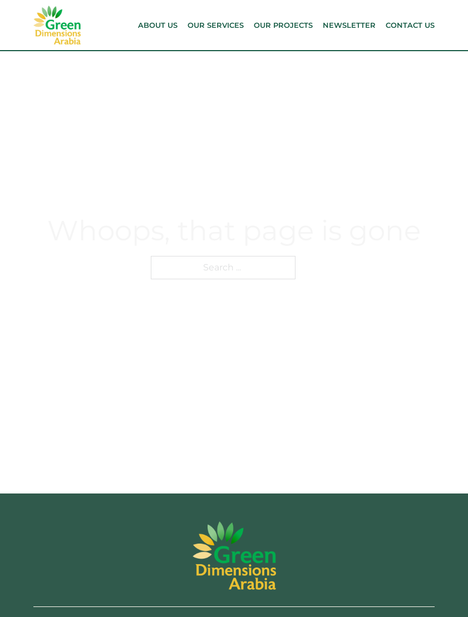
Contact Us (410, 25)
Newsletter (349, 25)
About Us (158, 25)
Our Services (216, 25)
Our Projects (283, 25)
